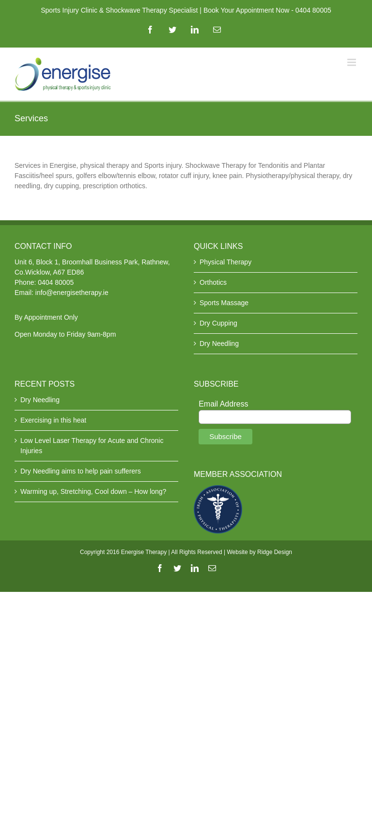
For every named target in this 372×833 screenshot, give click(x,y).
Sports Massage (224, 303)
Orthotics (213, 282)
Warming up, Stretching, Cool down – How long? (93, 491)
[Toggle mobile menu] (352, 62)
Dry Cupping (218, 323)
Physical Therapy (225, 262)
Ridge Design (274, 552)
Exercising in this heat (53, 420)
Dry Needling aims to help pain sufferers (80, 471)
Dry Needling (219, 343)
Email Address (223, 404)
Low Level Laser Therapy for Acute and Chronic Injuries (91, 446)
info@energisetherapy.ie (71, 292)
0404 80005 (56, 282)
